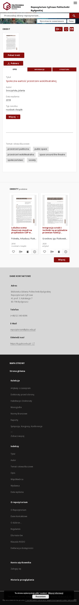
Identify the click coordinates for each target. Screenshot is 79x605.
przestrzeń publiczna (18, 149)
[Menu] (75, 2)
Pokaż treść (14, 55)
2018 (8, 100)
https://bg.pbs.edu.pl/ (22, 343)
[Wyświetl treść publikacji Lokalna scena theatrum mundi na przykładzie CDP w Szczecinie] (27, 252)
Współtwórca (17, 479)
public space (41, 149)
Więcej (61, 259)
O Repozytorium (18, 510)
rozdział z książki (14, 109)
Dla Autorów (17, 535)
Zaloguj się (16, 568)
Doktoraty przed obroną (22, 394)
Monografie (16, 407)
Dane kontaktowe (19, 516)
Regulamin (16, 529)
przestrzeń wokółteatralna (21, 154)
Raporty (14, 420)
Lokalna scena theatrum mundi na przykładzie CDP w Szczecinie (21, 230)
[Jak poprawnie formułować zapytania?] (71, 21)
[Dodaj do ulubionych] (66, 29)
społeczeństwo (15, 160)
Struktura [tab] (64, 69)
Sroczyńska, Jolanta (15, 90)
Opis (13, 473)
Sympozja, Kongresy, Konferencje (27, 426)
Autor (13, 460)
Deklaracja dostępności (22, 548)
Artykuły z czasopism (21, 388)
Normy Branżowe (19, 413)
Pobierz (12, 63)
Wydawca (15, 485)
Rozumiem (41, 596)
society (32, 160)
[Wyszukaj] (74, 15)
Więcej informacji (55, 593)
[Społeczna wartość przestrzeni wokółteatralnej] (10, 42)
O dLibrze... (16, 522)
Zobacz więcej (17, 436)
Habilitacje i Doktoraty (21, 400)
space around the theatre (52, 154)
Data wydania (17, 492)
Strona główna (17, 371)
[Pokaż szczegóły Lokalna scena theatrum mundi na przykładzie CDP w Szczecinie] (34, 252)
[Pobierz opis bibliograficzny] (20, 252)
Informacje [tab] (39, 69)
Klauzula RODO (18, 541)
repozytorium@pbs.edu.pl (23, 329)
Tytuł (13, 453)
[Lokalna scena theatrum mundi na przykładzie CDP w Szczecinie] (24, 210)
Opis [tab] (15, 69)
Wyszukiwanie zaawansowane (52, 21)
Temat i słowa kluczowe (22, 466)
